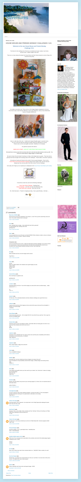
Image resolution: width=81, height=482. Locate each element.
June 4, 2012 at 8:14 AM (14, 229)
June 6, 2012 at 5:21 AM (14, 415)
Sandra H (11, 296)
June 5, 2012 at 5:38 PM (14, 405)
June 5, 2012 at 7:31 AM (14, 364)
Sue (66, 65)
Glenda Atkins (12, 322)
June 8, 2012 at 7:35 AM (14, 452)
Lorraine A (11, 283)
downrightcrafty (12, 390)
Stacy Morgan (12, 313)
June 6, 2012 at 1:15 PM (14, 432)
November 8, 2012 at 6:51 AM (15, 468)
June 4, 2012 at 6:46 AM (14, 219)
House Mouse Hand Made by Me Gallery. (43, 165)
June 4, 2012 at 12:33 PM (14, 270)
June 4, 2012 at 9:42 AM (14, 247)
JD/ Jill (10, 448)
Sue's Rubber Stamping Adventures (19, 12)
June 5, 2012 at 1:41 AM (14, 339)
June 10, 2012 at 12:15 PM (14, 460)
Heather (11, 357)
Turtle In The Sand (13, 400)
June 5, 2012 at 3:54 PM (14, 396)
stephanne (11, 333)
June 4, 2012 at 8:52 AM (14, 238)
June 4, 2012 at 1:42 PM (14, 279)
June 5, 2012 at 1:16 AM (14, 329)
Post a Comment (11, 470)
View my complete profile (62, 89)
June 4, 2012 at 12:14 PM (14, 257)
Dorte (10, 368)
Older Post (50, 473)
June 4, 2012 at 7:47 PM (14, 309)
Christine (11, 379)
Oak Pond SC (12, 409)
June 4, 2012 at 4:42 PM (14, 299)
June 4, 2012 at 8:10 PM (14, 318)
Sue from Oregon (12, 456)
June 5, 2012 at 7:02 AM (14, 353)
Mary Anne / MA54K (13, 215)
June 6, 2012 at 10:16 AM (14, 423)
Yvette (10, 350)
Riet (10, 251)
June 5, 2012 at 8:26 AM (14, 375)
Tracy (10, 261)
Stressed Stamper (13, 427)
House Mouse (11, 208)
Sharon (10, 464)
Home (6, 36)
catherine (11, 303)
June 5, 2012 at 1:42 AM (14, 346)
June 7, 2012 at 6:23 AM (14, 444)
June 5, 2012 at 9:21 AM (14, 386)
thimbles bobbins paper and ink (16, 436)
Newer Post (8, 473)
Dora (10, 223)
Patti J (10, 233)
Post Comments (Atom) (15, 475)
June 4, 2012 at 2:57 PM (14, 292)
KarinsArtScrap (12, 274)
